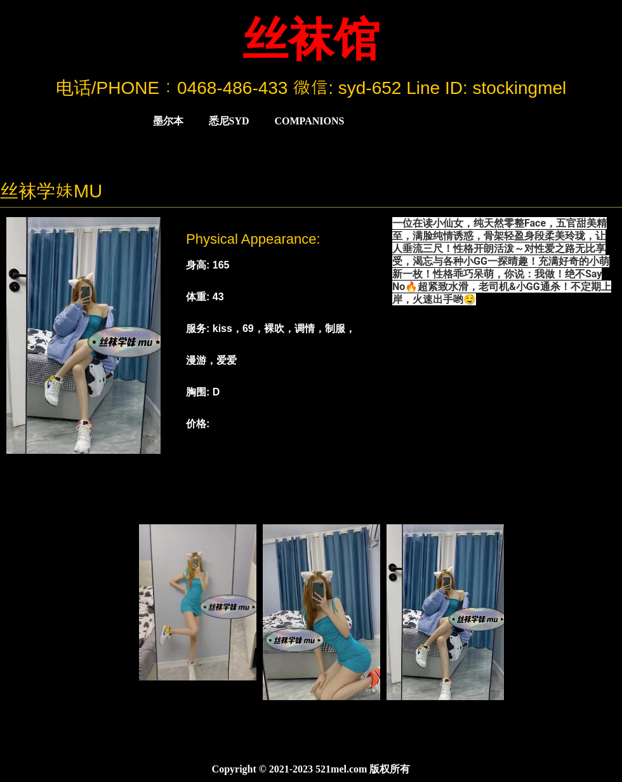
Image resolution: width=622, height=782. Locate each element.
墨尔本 (168, 121)
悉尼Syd (229, 121)
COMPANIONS (310, 121)
